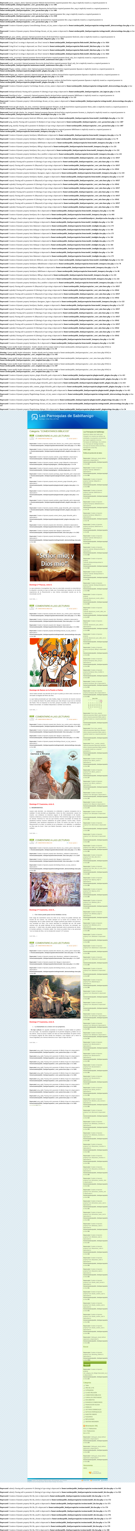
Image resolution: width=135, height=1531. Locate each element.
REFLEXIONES (89, 1419)
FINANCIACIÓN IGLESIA (92, 1404)
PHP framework (55, 1480)
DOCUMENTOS (89, 1400)
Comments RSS (96, 1480)
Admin (85, 1468)
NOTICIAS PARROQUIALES (93, 1412)
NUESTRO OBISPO (91, 1414)
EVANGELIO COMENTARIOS (93, 1402)
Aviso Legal (86, 449)
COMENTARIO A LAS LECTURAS (52, 435)
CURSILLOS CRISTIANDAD (93, 1397)
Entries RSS (86, 1480)
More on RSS (86, 1433)
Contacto (29, 1480)
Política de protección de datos (92, 453)
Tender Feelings (52, 1481)
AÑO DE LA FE (89, 1388)
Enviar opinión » (73, 438)
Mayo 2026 (94, 698)
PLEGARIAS (89, 1417)
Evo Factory (60, 1481)
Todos (87, 1385)
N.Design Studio (40, 1481)
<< (30, 1105)
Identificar (105, 1480)
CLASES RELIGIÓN (91, 1392)
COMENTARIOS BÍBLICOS (44, 438)
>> (40, 1105)
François (65, 1480)
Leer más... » (33, 599)
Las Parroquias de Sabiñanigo (66, 416)
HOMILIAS (88, 1407)
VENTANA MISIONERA (92, 1421)
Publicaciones (93, 1428)
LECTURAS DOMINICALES (93, 1409)
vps (61, 1480)
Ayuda (34, 1480)
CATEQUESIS (89, 1390)
